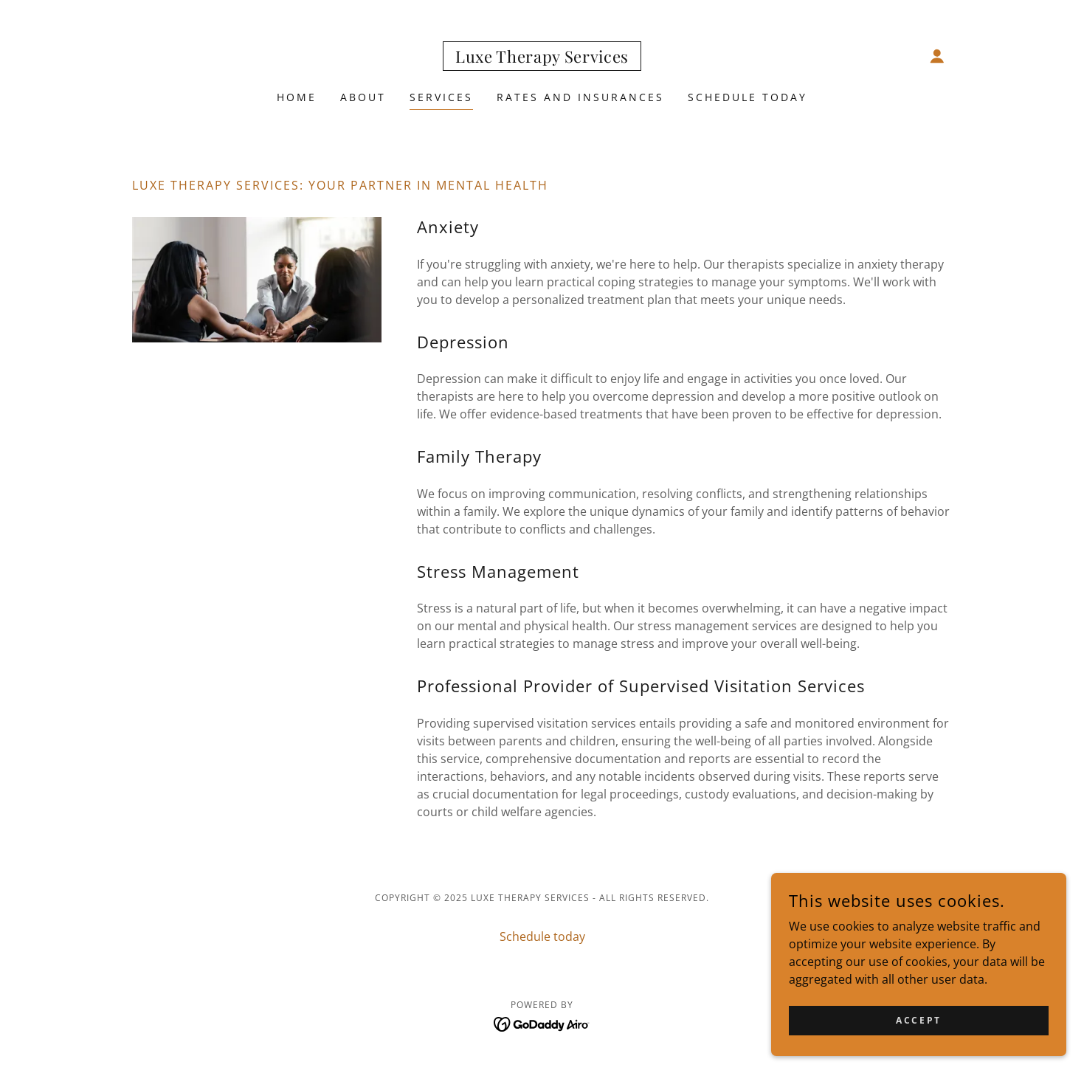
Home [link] (297, 97)
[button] (937, 56)
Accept (918, 1020)
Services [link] (441, 97)
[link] (542, 58)
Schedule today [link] (747, 97)
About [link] (363, 97)
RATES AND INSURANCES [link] (580, 97)
